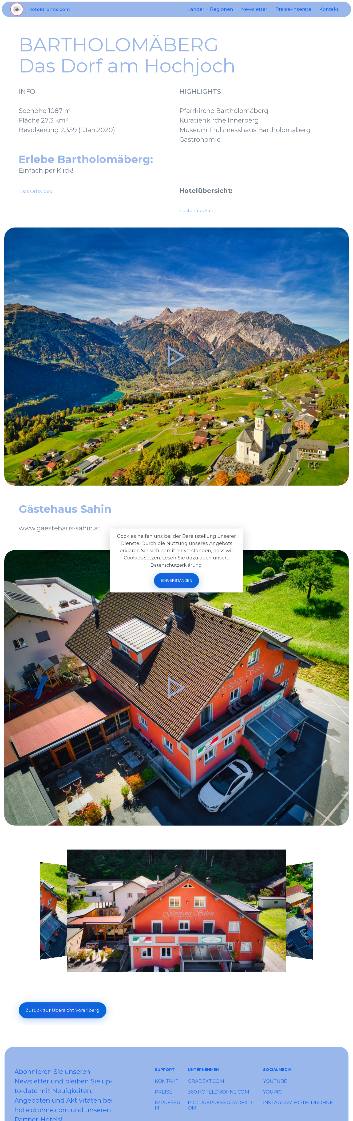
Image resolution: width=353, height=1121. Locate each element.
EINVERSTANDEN (176, 580)
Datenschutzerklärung (176, 565)
